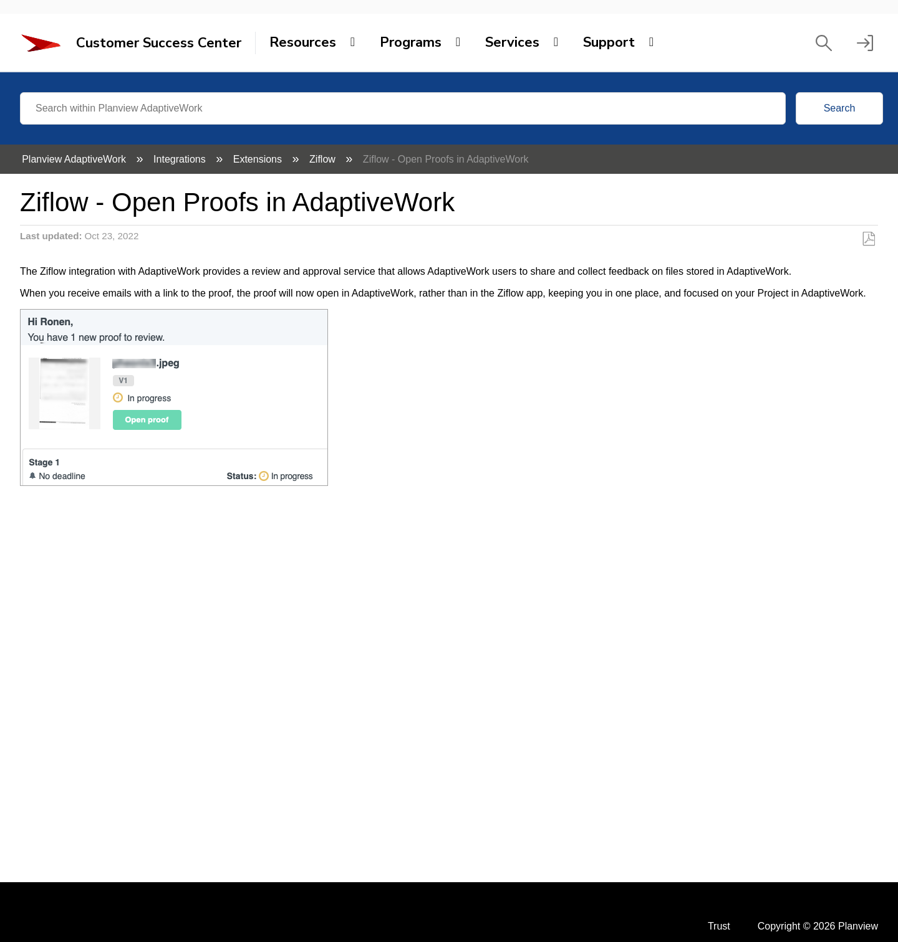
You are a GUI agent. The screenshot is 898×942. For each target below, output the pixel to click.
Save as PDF (868, 239)
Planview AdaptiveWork (75, 159)
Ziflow (323, 159)
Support (609, 42)
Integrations (180, 159)
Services (512, 42)
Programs (411, 42)
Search (840, 108)
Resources (302, 42)
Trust (719, 926)
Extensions (259, 159)
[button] (824, 43)
